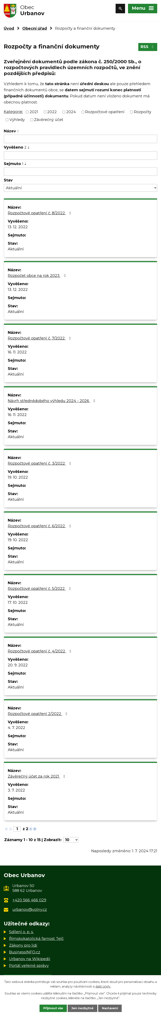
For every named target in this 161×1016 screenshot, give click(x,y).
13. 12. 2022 (18, 227)
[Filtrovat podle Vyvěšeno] (80, 155)
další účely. (103, 986)
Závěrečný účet (48, 119)
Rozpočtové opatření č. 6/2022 (40, 526)
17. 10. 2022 (18, 602)
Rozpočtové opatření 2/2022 (38, 713)
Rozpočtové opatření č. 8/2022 (40, 213)
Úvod (9, 28)
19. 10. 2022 (18, 477)
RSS (148, 46)
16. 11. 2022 (17, 352)
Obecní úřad (34, 28)
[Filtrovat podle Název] (80, 139)
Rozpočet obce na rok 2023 (37, 275)
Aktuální (16, 249)
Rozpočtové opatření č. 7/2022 (40, 338)
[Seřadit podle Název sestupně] (18, 132)
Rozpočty (142, 112)
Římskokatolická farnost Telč (36, 938)
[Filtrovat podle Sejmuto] (80, 171)
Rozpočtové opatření (104, 112)
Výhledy (17, 119)
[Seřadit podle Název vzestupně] (18, 130)
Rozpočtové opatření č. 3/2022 (40, 463)
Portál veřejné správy (29, 965)
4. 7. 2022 (16, 727)
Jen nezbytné (82, 1008)
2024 (71, 112)
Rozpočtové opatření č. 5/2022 (40, 588)
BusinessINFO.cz (24, 952)
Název (10, 131)
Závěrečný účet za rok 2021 (37, 776)
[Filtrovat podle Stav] (80, 188)
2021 (34, 112)
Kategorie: (13, 111)
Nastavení (110, 1008)
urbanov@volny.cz (29, 909)
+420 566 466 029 (29, 900)
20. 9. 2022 (18, 665)
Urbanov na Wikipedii (29, 959)
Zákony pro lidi (23, 945)
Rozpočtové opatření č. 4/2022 (40, 651)
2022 (52, 112)
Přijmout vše (53, 1008)
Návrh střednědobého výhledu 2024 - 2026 (52, 401)
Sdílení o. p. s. (21, 932)
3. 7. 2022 (16, 790)
